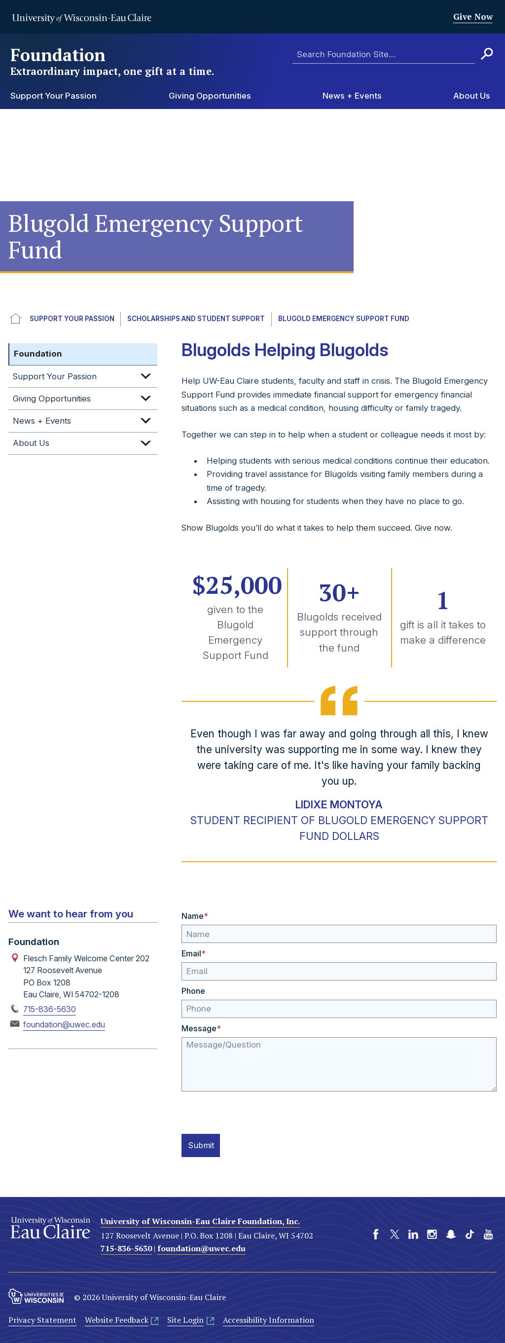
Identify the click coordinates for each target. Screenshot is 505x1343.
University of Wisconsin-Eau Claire (81, 18)
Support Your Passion (53, 96)
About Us (471, 96)
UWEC (15, 319)
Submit (202, 1145)
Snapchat (450, 1233)
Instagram (432, 1233)
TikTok (469, 1233)
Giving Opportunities (210, 96)
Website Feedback (116, 1318)
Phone (193, 991)
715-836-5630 (49, 1009)
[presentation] (256, 1110)
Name (194, 916)
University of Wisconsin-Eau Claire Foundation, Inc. (200, 1219)
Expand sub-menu (145, 376)
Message (200, 1028)
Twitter (394, 1233)
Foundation (113, 61)
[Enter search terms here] (383, 54)
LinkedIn (413, 1233)
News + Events (352, 96)
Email (193, 953)
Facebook (375, 1233)
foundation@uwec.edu (64, 1024)
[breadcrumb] (252, 319)
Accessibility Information (268, 1318)
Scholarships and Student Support (196, 319)
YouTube (488, 1233)
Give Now (473, 16)
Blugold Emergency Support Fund (343, 319)
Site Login (185, 1318)
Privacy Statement (42, 1318)
